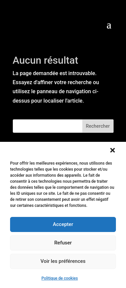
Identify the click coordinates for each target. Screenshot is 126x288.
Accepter (63, 224)
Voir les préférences (63, 261)
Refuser (63, 243)
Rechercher (98, 126)
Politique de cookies (59, 278)
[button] (112, 150)
